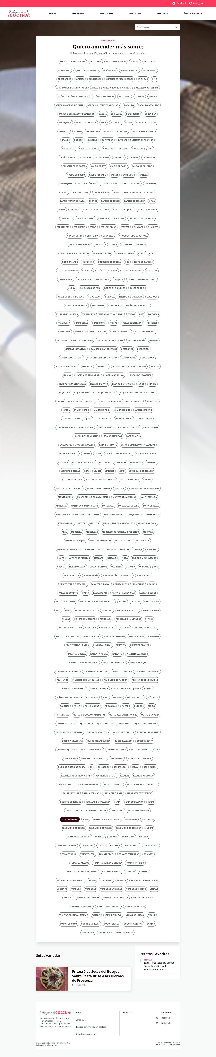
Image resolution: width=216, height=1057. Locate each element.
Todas (63, 61)
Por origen (106, 13)
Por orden (135, 13)
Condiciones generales (86, 1034)
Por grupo (78, 13)
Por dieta (162, 13)
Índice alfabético (194, 13)
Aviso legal (81, 1020)
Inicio (52, 13)
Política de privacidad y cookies (91, 1027)
